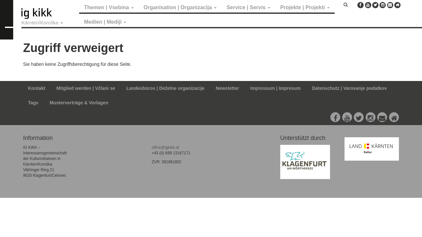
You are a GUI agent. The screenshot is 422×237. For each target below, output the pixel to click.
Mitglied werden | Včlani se (85, 88)
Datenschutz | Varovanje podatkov (349, 88)
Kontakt (36, 88)
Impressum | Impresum (275, 88)
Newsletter (227, 88)
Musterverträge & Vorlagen (79, 102)
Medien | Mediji (105, 22)
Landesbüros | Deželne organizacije (165, 88)
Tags (33, 102)
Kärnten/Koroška (42, 22)
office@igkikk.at (165, 147)
